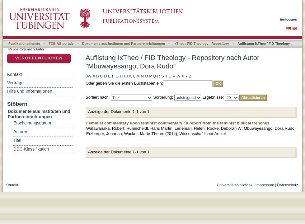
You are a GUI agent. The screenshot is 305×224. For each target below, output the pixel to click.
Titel (17, 140)
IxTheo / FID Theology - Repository (201, 43)
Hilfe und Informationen (29, 91)
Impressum (265, 185)
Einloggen (289, 19)
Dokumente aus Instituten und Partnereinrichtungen (123, 43)
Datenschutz (287, 185)
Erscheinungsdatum (32, 123)
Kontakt (14, 74)
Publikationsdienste (24, 43)
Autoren (20, 131)
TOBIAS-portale (61, 43)
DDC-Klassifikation (31, 149)
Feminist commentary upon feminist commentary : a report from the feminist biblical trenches (177, 123)
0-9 (89, 76)
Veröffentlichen (39, 58)
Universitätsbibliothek (234, 185)
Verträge (15, 82)
